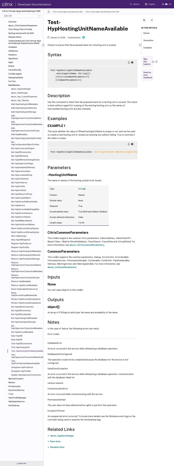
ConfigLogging (15, 74)
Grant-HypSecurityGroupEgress (25, 228)
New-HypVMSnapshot (20, 240)
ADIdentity (13, 51)
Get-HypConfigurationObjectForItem (25, 143)
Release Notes (14, 37)
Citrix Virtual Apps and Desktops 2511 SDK (102, 12)
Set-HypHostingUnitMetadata (24, 318)
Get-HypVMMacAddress (21, 221)
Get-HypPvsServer (19, 183)
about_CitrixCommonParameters (22, 25)
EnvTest (12, 81)
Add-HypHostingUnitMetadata (24, 104)
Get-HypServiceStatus (21, 217)
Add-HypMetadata (19, 134)
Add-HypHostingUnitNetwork (24, 108)
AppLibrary (13, 58)
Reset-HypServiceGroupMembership (24, 294)
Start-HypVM (16, 336)
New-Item (55, 441)
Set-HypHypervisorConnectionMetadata (26, 327)
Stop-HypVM (16, 340)
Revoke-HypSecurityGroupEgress (25, 299)
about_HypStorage (19, 93)
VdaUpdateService (16, 401)
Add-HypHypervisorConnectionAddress (26, 117)
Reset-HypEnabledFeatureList (24, 289)
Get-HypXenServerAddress (23, 224)
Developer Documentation (34, 4)
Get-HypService (18, 205)
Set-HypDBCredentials (21, 314)
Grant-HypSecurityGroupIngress (25, 232)
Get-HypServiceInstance (21, 213)
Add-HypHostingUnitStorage (23, 112)
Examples (12, 47)
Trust (10, 394)
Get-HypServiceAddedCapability (25, 209)
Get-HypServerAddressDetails (24, 202)
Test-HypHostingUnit (20, 347)
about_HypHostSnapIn (21, 89)
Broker (11, 66)
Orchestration (14, 386)
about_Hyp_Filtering (20, 100)
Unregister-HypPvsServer (22, 367)
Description (148, 41)
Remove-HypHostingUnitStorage (25, 259)
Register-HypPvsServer (21, 243)
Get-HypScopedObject (21, 198)
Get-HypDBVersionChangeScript (25, 160)
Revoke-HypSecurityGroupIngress (26, 303)
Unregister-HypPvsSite (21, 371)
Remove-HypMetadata (21, 281)
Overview (12, 22)
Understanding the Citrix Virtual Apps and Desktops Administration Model (24, 42)
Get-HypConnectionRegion (23, 148)
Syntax (146, 34)
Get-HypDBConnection (21, 152)
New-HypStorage (18, 236)
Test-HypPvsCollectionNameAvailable (25, 362)
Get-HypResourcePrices (21, 194)
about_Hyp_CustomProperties (24, 97)
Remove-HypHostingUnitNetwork (25, 255)
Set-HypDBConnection (21, 310)
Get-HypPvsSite (18, 186)
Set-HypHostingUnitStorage (23, 322)
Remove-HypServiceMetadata (24, 285)
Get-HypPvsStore (18, 190)
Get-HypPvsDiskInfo (20, 179)
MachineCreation (15, 379)
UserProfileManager (17, 398)
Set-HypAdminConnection (22, 307)
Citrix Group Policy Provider (20, 29)
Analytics (12, 55)
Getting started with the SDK (21, 33)
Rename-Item (57, 447)
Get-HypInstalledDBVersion (23, 167)
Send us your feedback (147, 75)
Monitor (11, 382)
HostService (14, 85)
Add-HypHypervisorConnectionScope (25, 129)
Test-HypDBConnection (21, 343)
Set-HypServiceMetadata (22, 332)
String (81, 189)
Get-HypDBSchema (19, 156)
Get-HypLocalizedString (21, 175)
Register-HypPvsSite (20, 247)
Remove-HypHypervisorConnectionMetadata (26, 270)
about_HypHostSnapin (62, 436)
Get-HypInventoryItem (20, 171)
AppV (10, 62)
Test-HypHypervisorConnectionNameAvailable (26, 356)
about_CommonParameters (62, 267)
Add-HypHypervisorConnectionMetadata (26, 123)
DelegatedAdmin (15, 77)
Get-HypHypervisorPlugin (22, 163)
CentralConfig (14, 70)
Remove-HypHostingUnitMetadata (26, 251)
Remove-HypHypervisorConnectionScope (25, 276)
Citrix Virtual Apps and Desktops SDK (68, 12)
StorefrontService (16, 390)
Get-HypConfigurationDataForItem (26, 138)
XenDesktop (13, 405)
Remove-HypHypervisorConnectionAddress (26, 264)
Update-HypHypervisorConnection (26, 375)
